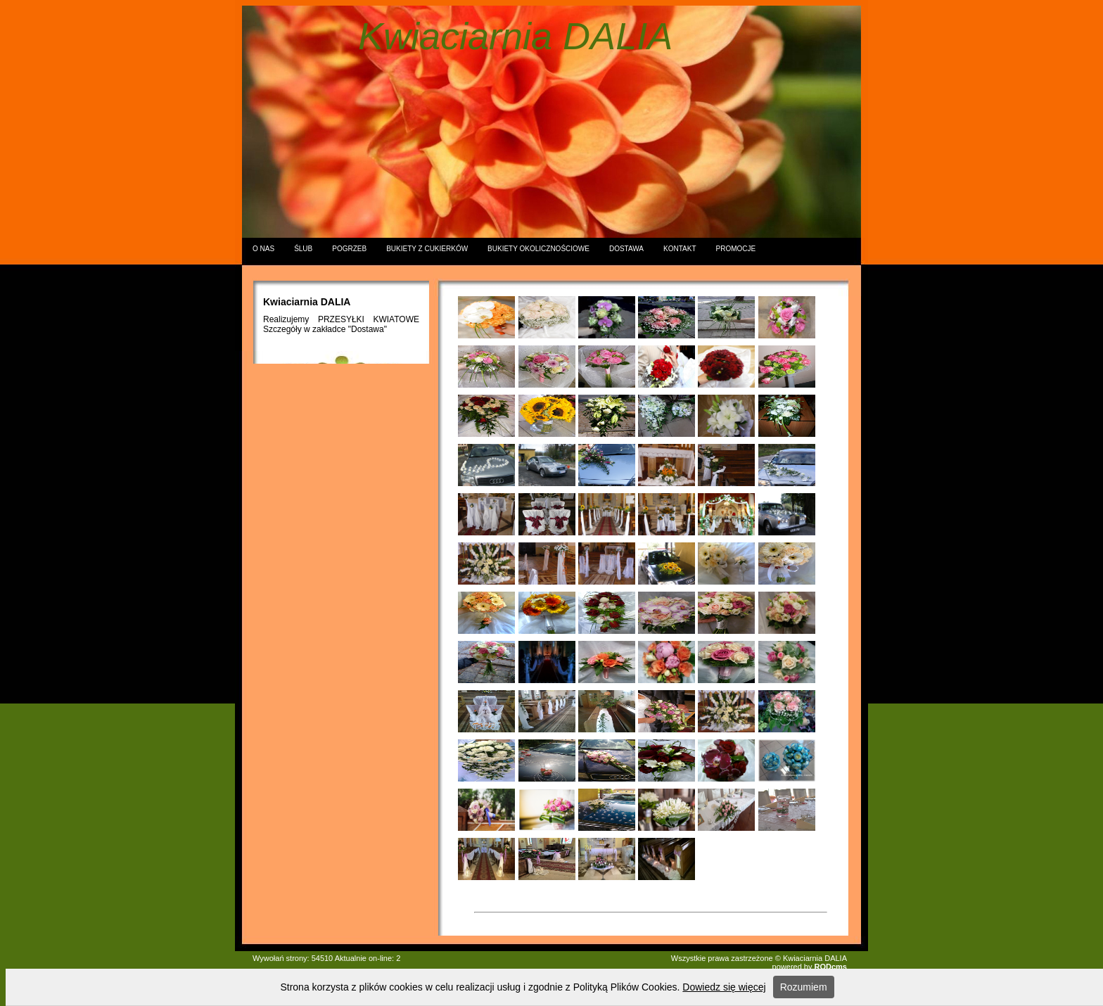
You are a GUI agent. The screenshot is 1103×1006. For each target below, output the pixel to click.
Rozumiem (803, 987)
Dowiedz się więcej (723, 987)
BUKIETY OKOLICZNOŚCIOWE (538, 249)
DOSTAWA (626, 249)
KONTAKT (679, 249)
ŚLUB (303, 249)
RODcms (831, 966)
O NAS (263, 249)
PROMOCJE (736, 249)
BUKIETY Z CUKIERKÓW (427, 249)
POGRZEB (349, 249)
